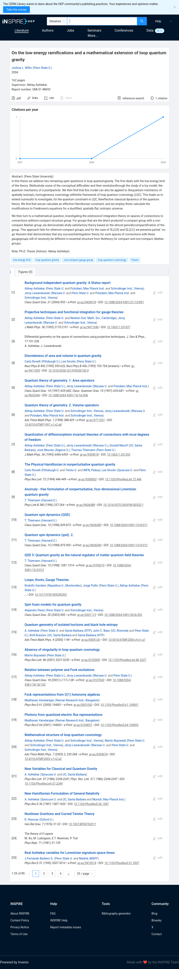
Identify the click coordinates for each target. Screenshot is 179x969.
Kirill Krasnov (37, 635)
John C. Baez (101, 630)
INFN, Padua (91, 470)
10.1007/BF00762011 (82, 824)
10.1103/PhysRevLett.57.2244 (44, 783)
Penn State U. (42, 67)
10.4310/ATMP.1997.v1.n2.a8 (43, 424)
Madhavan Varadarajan (39, 700)
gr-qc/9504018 (89, 454)
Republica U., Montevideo (64, 585)
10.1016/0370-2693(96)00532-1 (123, 505)
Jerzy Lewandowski (37, 293)
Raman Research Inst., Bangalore (77, 700)
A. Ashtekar (32, 630)
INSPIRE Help (58, 920)
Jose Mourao (45, 450)
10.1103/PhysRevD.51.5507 (121, 863)
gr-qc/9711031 (95, 420)
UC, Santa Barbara (59, 635)
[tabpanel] (89, 578)
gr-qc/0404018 (86, 302)
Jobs (70, 30)
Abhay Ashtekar (35, 288)
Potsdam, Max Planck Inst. (87, 288)
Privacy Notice (19, 927)
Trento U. (71, 470)
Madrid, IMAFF (88, 858)
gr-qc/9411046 (89, 327)
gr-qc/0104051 (82, 725)
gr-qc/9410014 (86, 863)
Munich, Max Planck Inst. (108, 799)
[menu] (163, 21)
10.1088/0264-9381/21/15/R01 (124, 302)
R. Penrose (32, 819)
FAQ (52, 913)
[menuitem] (158, 21)
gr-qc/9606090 (92, 545)
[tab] (23, 272)
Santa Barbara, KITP (78, 630)
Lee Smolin (68, 361)
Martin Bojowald (35, 655)
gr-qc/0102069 (90, 660)
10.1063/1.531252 (118, 454)
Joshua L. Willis (22, 67)
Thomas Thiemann (83, 450)
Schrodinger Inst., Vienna (127, 288)
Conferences (124, 30)
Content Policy (19, 920)
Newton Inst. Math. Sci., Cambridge (93, 318)
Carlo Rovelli (33, 361)
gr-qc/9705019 (95, 565)
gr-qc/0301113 (86, 614)
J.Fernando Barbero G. (39, 858)
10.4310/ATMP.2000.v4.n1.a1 (126, 639)
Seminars (94, 30)
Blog (154, 913)
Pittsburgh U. (51, 361)
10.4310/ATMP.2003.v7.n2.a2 (43, 759)
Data (150, 30)
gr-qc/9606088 (85, 505)
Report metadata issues (65, 927)
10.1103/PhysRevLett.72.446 (123, 479)
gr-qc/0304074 (98, 754)
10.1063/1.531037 (118, 327)
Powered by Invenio (14, 962)
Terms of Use (19, 934)
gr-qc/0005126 (90, 639)
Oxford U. (46, 819)
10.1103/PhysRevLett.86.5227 (127, 660)
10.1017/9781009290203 (51, 594)
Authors (48, 30)
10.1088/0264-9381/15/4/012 (129, 545)
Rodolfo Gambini (35, 585)
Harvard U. (49, 500)
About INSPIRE (19, 913)
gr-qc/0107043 (95, 680)
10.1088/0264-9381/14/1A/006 (68, 395)
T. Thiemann (32, 500)
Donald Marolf (119, 445)
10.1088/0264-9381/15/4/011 (129, 525)
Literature (22, 30)
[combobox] (102, 21)
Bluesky (157, 920)
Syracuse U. (125, 470)
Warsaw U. (58, 293)
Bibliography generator (116, 913)
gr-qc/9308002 (87, 479)
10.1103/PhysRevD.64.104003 (119, 725)
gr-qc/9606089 (92, 525)
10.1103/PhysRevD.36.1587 (91, 804)
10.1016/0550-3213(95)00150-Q (68, 370)
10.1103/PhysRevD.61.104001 (119, 704)
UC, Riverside (120, 630)
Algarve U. (62, 450)
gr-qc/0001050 (82, 704)
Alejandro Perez (35, 610)
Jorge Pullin (90, 585)
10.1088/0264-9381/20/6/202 (123, 614)
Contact (157, 934)
